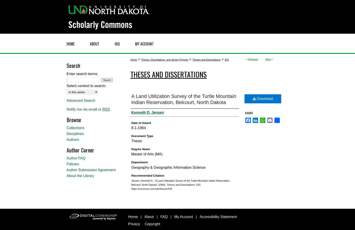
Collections (75, 128)
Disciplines (75, 134)
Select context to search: (86, 86)
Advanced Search (81, 100)
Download (263, 99)
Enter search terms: (82, 74)
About (149, 217)
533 (227, 59)
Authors (73, 140)
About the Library (80, 176)
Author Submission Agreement (91, 170)
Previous (253, 59)
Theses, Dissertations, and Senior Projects (164, 59)
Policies (73, 164)
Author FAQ (76, 158)
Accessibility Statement (218, 217)
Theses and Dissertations (206, 59)
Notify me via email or (88, 109)
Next (268, 59)
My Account (183, 217)
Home (133, 59)
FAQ (164, 217)
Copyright (152, 224)
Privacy (134, 224)
